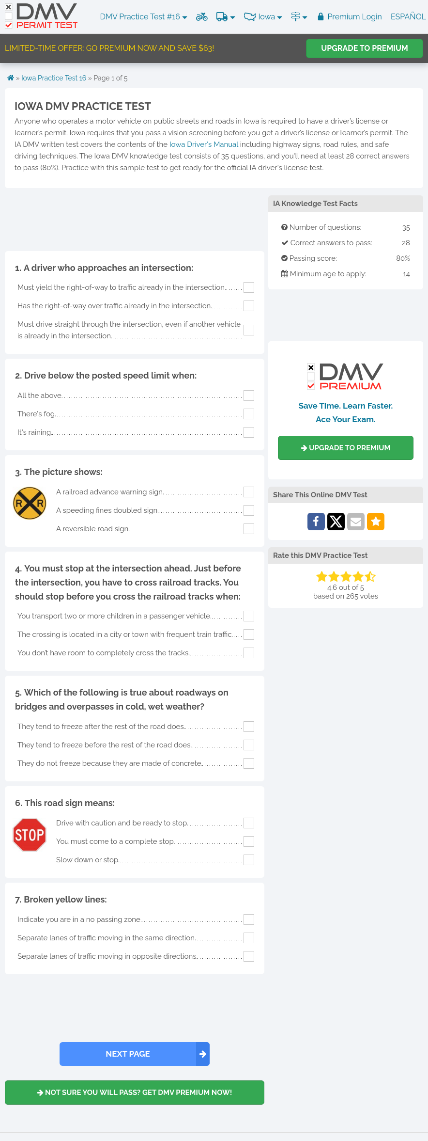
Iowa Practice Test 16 (53, 78)
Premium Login (349, 16)
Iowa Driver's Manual (203, 144)
